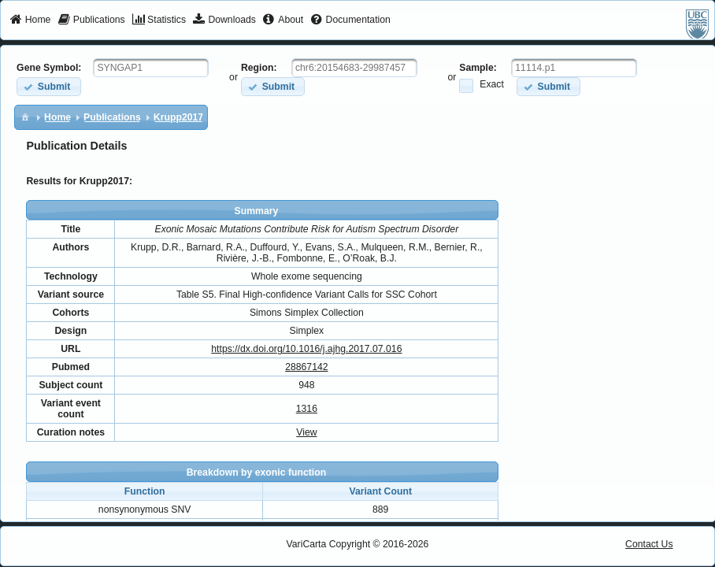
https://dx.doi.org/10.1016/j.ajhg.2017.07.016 (306, 348)
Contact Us (649, 544)
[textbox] (151, 67)
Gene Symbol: (49, 67)
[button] (48, 86)
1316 (306, 408)
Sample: (478, 67)
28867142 (306, 366)
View (306, 432)
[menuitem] (30, 20)
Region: (259, 67)
